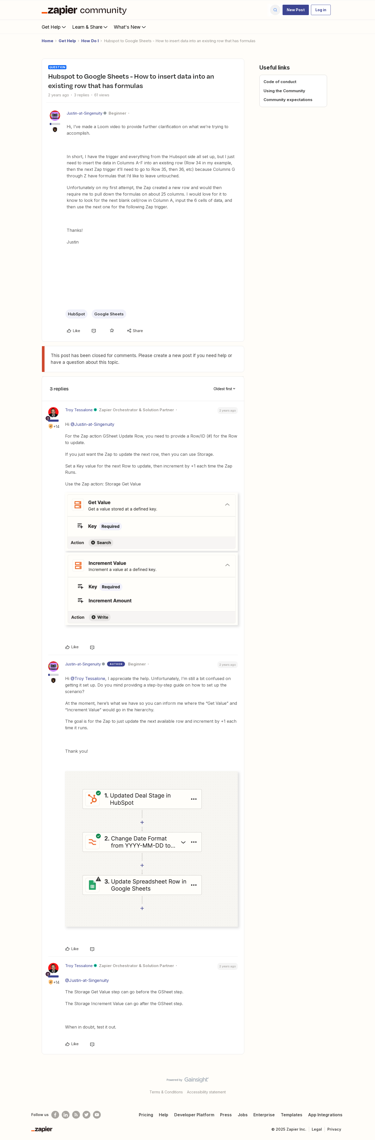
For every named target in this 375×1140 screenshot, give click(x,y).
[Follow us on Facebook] (55, 1115)
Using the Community (284, 90)
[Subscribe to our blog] (76, 1115)
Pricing (146, 1114)
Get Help (54, 27)
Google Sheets (109, 314)
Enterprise (264, 1114)
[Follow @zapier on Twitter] (86, 1115)
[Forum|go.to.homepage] (85, 10)
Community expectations (288, 99)
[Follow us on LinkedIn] (66, 1115)
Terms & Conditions (166, 1092)
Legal (317, 1129)
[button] (296, 10)
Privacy (334, 1129)
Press (226, 1114)
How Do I (90, 40)
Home (47, 40)
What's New (130, 27)
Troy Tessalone (79, 409)
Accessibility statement (206, 1092)
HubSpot (76, 314)
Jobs (243, 1114)
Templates (291, 1114)
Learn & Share (90, 27)
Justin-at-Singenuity (84, 113)
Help (163, 1114)
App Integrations (325, 1114)
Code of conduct (280, 81)
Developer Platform (194, 1114)
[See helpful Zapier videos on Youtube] (97, 1115)
